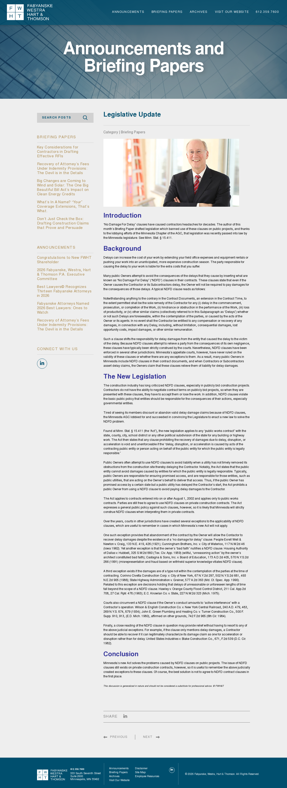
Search (85, 118)
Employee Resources (147, 776)
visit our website (232, 12)
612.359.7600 (267, 12)
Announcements (128, 12)
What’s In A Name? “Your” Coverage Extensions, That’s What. (63, 207)
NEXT (148, 737)
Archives (199, 12)
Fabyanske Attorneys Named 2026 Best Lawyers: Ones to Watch (63, 308)
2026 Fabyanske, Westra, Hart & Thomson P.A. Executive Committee (64, 274)
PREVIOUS (118, 737)
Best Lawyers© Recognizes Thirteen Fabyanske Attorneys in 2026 (64, 291)
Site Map (140, 772)
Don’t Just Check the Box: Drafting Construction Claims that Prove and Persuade (63, 223)
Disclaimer (141, 768)
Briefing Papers (167, 12)
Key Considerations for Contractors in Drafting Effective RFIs (57, 152)
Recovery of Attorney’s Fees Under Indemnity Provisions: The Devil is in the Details (63, 168)
